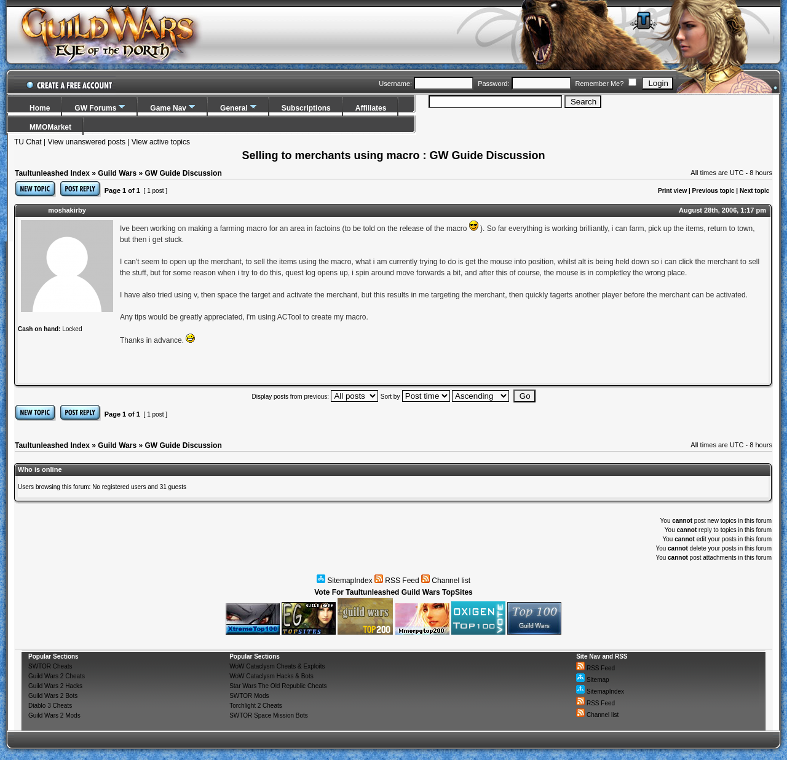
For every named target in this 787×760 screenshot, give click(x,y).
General (234, 108)
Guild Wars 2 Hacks (55, 686)
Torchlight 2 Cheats (255, 705)
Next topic (754, 190)
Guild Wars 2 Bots (52, 695)
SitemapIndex (345, 580)
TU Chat (28, 142)
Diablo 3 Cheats (50, 705)
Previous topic (713, 190)
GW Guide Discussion (182, 173)
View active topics (161, 142)
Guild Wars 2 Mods (54, 715)
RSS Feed (396, 580)
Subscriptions (306, 108)
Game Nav (168, 108)
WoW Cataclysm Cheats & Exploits (277, 666)
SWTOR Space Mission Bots (268, 715)
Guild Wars (117, 173)
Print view (672, 190)
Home (40, 108)
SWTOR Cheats (50, 666)
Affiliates (371, 108)
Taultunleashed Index (52, 173)
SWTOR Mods (249, 695)
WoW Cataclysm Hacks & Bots (271, 676)
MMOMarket (50, 127)
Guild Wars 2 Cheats (56, 676)
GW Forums (95, 108)
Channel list (445, 580)
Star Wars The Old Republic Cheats (277, 686)
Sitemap (592, 679)
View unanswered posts (86, 142)
